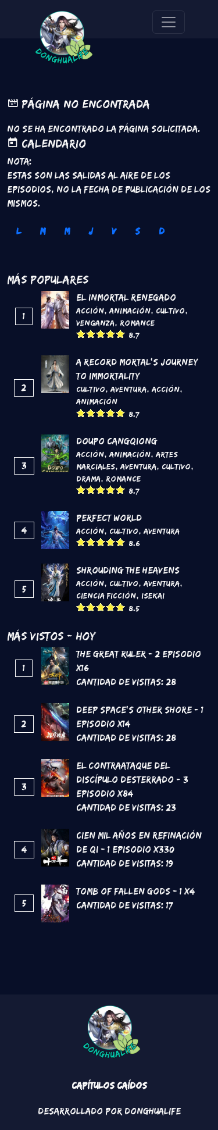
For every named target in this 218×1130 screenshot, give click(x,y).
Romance (137, 322)
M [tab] (42, 231)
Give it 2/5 (91, 333)
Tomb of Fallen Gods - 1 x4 (135, 891)
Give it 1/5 (81, 333)
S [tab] (137, 231)
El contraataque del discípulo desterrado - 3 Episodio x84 (132, 780)
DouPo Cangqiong (116, 441)
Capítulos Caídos (109, 1085)
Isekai (153, 595)
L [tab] (18, 231)
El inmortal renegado (126, 297)
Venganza (95, 322)
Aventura (128, 389)
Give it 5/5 (121, 333)
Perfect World (109, 518)
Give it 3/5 (101, 333)
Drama (88, 478)
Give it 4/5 (111, 333)
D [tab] (162, 231)
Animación (130, 310)
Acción (90, 310)
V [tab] (114, 231)
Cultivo (170, 310)
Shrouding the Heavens (128, 570)
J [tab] (90, 231)
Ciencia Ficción (106, 595)
